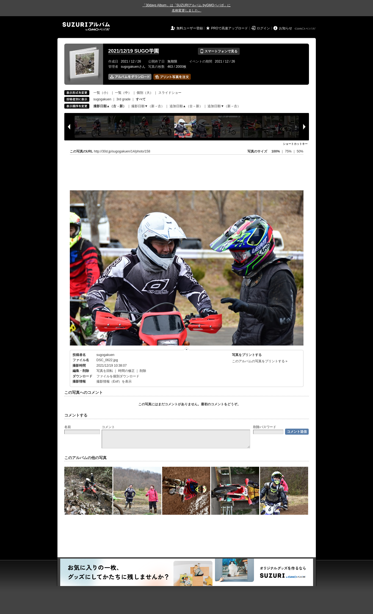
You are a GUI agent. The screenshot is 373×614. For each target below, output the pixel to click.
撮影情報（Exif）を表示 (114, 381)
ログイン (263, 28)
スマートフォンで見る (218, 51)
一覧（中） (123, 93)
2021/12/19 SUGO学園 (133, 51)
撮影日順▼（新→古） (147, 106)
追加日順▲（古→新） (186, 106)
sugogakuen (102, 99)
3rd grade (124, 99)
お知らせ (285, 28)
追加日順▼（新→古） (224, 106)
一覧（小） (101, 93)
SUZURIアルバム (86, 26)
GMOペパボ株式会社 (306, 29)
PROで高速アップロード (229, 28)
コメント (108, 427)
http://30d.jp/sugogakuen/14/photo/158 (122, 151)
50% (300, 151)
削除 (143, 371)
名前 (67, 427)
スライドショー (169, 93)
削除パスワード (264, 427)
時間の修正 (126, 371)
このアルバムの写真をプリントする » (260, 361)
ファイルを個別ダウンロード (117, 376)
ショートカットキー (295, 143)
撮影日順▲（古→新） (109, 106)
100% (275, 151)
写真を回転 (104, 371)
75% (288, 151)
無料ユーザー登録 (189, 28)
